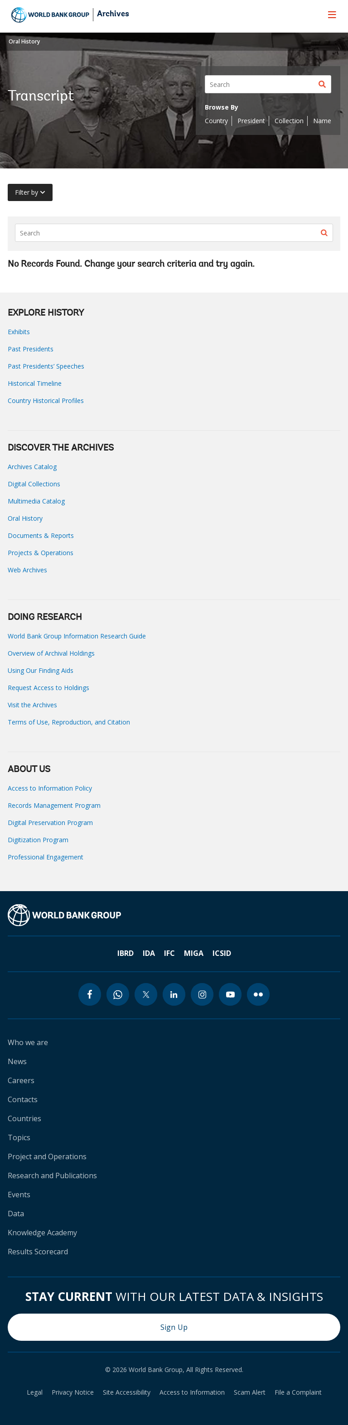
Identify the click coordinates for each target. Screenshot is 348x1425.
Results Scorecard (38, 1252)
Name (322, 120)
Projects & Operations (40, 552)
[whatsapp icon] (117, 994)
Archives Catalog (32, 466)
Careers (21, 1080)
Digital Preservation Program (50, 822)
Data (16, 1214)
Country (216, 120)
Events (19, 1194)
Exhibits (19, 331)
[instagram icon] (202, 994)
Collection (289, 120)
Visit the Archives (32, 705)
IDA (149, 953)
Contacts (23, 1099)
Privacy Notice (73, 1392)
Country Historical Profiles (46, 400)
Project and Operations (47, 1156)
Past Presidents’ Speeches (46, 366)
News (17, 1061)
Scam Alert (250, 1392)
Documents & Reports (41, 535)
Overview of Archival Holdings (51, 653)
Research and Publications (52, 1175)
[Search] (268, 84)
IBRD (125, 953)
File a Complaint (298, 1392)
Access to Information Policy (50, 788)
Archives (113, 14)
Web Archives (27, 570)
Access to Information (192, 1392)
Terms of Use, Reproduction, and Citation (69, 722)
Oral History (24, 41)
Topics (19, 1137)
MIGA (193, 953)
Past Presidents (30, 349)
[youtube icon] (230, 994)
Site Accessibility (126, 1392)
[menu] (332, 14)
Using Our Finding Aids (40, 670)
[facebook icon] (89, 994)
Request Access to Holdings (48, 687)
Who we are (28, 1042)
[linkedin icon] (174, 994)
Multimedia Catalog (36, 501)
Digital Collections (34, 484)
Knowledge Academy (42, 1233)
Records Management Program (54, 805)
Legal (35, 1392)
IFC (169, 953)
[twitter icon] (146, 994)
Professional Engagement (45, 857)
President (251, 120)
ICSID (222, 953)
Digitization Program (38, 839)
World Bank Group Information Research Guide (77, 636)
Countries (24, 1118)
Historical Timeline (35, 383)
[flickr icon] (258, 994)
